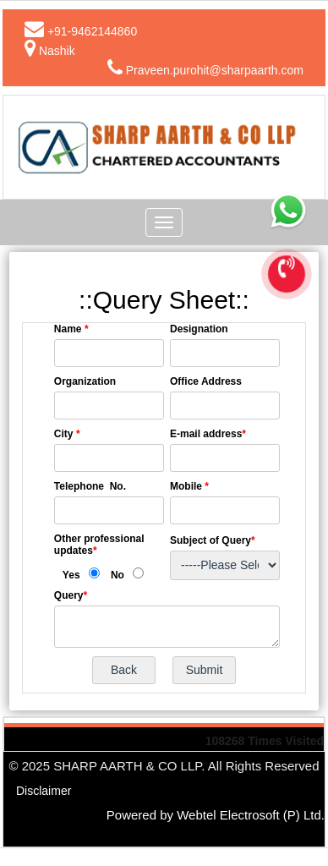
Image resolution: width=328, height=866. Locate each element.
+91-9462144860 (92, 31)
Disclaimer (43, 790)
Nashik (57, 51)
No (117, 575)
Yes (71, 575)
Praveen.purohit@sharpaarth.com (214, 70)
